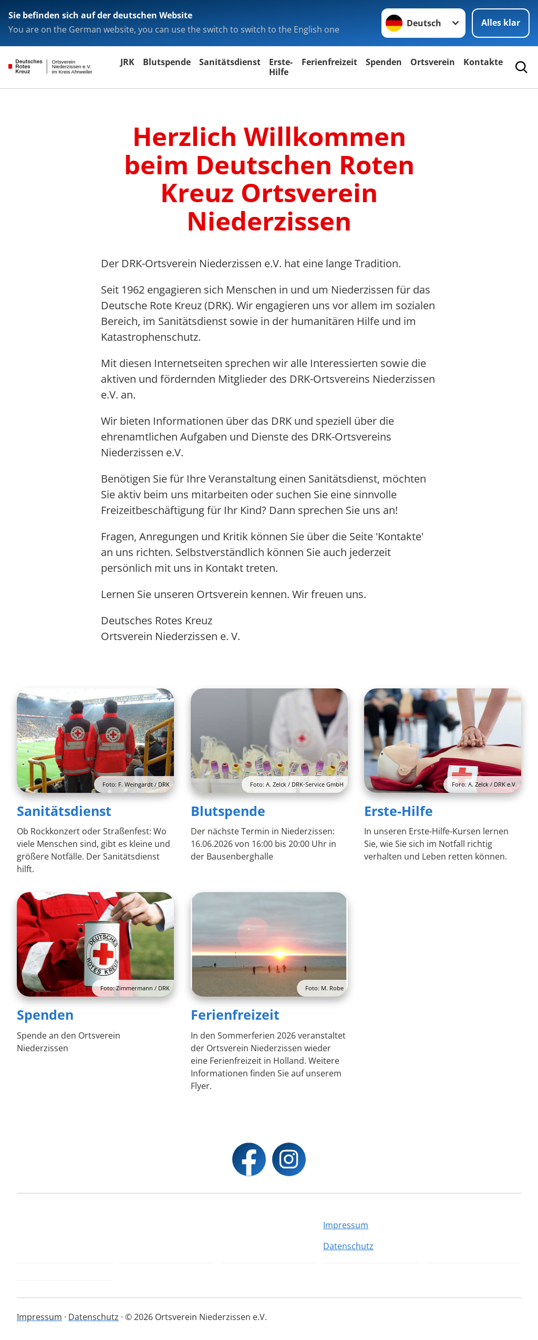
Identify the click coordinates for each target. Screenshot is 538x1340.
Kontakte (483, 62)
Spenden (384, 62)
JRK (127, 62)
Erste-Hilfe (281, 67)
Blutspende (167, 62)
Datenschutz (348, 1246)
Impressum (345, 1225)
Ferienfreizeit (329, 62)
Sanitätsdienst (230, 62)
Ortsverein (432, 62)
